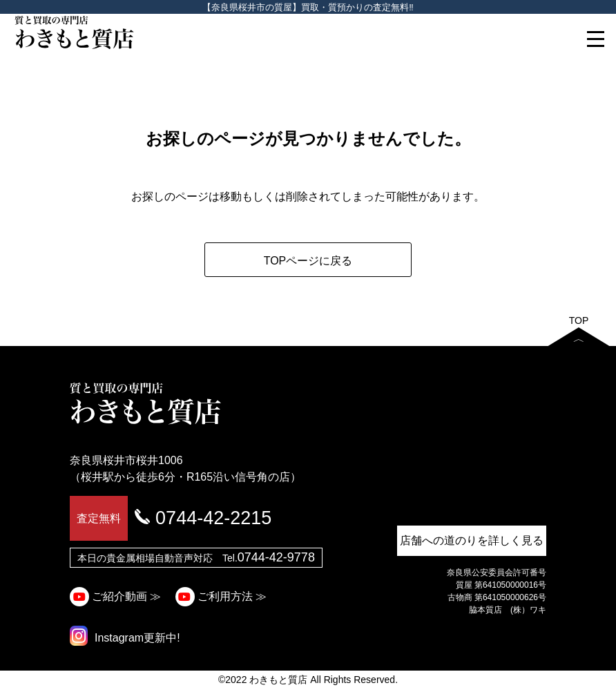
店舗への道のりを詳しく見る (471, 540)
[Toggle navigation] (595, 38)
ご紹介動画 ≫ (117, 596)
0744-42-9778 (276, 557)
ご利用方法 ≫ (222, 596)
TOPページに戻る (308, 261)
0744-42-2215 (213, 518)
